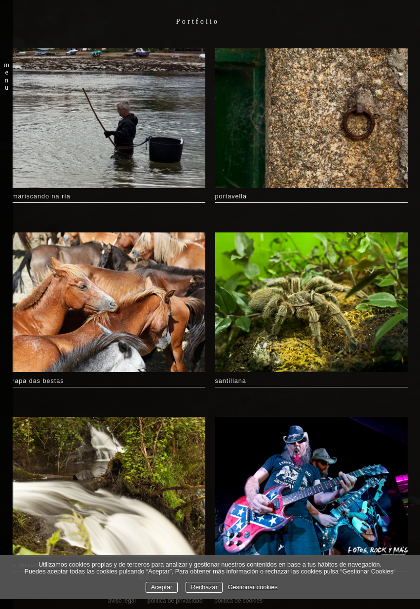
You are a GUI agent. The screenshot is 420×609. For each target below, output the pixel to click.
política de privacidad (175, 600)
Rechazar (204, 587)
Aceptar (161, 587)
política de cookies (238, 600)
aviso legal (122, 600)
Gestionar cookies (253, 587)
